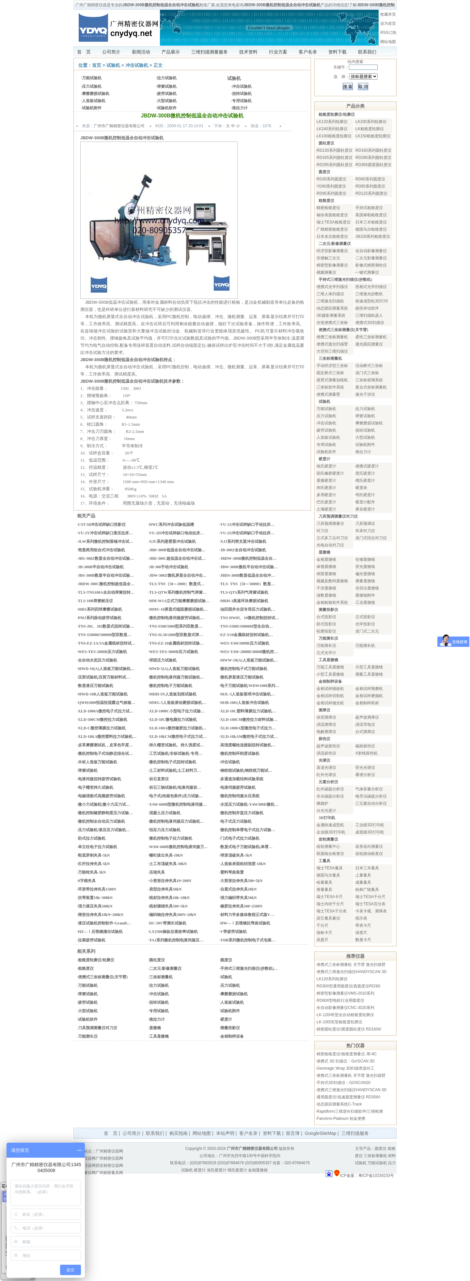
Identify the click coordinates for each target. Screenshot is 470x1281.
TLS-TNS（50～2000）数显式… (177, 584)
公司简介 (111, 51)
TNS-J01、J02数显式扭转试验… (106, 626)
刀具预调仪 (365, 523)
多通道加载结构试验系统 (241, 779)
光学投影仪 (365, 624)
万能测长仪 (88, 1036)
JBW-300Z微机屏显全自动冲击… (178, 575)
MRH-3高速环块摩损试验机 (244, 601)
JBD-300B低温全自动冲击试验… (177, 550)
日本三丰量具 (367, 868)
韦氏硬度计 (365, 495)
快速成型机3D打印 (371, 301)
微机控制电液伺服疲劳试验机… (176, 618)
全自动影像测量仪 (371, 251)
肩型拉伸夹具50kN (165, 889)
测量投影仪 (230, 1028)
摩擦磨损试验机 (95, 93)
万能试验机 (92, 78)
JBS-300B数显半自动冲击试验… (106, 575)
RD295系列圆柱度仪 (334, 164)
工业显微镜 (365, 602)
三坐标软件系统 (330, 387)
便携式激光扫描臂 (332, 344)
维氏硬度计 (365, 480)
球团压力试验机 (163, 660)
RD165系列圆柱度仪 (334, 157)
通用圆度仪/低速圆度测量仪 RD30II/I (348, 1097)
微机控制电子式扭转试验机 (172, 762)
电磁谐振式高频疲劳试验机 (101, 796)
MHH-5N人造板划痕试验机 (172, 694)
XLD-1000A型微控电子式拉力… (248, 728)
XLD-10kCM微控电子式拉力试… (178, 736)
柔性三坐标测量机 (371, 337)
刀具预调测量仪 (330, 523)
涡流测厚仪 (326, 724)
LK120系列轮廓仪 (332, 121)
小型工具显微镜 (330, 674)
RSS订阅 (388, 32)
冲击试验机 (136, 65)
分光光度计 (326, 810)
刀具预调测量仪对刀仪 (97, 1028)
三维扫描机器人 (369, 315)
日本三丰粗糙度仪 (371, 222)
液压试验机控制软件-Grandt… (104, 923)
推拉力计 (240, 108)
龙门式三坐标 (367, 373)
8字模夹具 (87, 880)
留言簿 (293, 1133)
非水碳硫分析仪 (330, 796)
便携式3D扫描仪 (369, 322)
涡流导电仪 (365, 724)
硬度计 (226, 1019)
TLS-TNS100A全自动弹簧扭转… (106, 592)
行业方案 (278, 51)
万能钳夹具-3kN (92, 872)
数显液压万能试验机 (95, 685)
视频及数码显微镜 (332, 581)
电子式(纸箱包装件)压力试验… (176, 796)
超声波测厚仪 (367, 717)
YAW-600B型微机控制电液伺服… (178, 804)
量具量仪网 (86, 1172)
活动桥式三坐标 (369, 365)
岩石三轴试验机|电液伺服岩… (175, 787)
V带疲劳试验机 (233, 931)
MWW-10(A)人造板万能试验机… (249, 660)
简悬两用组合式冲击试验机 (101, 550)
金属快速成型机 (330, 825)
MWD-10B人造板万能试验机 (103, 694)
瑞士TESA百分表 (370, 904)
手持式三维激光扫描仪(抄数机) (345, 279)
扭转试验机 (242, 93)
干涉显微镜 (326, 588)
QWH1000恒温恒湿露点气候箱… (106, 702)
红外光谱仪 (326, 774)
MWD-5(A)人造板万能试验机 (174, 668)
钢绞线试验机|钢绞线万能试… (246, 770)
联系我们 (367, 51)
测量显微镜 (365, 581)
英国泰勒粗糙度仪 (371, 215)
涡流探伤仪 (326, 753)
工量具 (324, 861)
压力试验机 (92, 86)
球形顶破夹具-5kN (236, 855)
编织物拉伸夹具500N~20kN (172, 914)
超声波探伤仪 (328, 746)
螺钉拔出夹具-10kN (166, 855)
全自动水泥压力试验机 (97, 660)
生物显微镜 (365, 559)
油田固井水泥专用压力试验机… (247, 609)
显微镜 (155, 1028)
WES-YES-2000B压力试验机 (102, 651)
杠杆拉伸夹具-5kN (94, 864)
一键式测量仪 (367, 272)
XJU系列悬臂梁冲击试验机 (172, 541)
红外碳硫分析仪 (330, 789)
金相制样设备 (232, 1036)
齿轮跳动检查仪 (369, 853)
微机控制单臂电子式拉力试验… (247, 830)
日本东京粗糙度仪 (332, 236)
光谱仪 (324, 760)
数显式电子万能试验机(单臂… (246, 847)
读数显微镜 (326, 595)
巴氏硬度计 (326, 502)
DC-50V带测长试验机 (167, 923)
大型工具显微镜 (369, 667)
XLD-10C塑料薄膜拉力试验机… (248, 711)
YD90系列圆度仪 (331, 186)
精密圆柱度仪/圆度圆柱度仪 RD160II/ (349, 1029)
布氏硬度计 (326, 487)
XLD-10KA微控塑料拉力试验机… (107, 736)
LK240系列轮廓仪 (332, 129)
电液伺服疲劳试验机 (238, 787)
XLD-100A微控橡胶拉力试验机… (178, 728)
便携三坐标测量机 (332, 337)
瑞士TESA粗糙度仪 (333, 222)
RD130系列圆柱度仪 (334, 150)
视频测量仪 (326, 272)
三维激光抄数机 (369, 294)
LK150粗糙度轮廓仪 (372, 136)
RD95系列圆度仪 (331, 193)
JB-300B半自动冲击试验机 (101, 567)
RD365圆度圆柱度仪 (373, 164)
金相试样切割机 (330, 696)
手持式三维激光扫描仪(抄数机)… (249, 968)
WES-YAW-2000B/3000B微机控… (249, 651)
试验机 (113, 65)
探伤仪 (324, 739)
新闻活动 (141, 51)
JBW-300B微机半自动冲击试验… (249, 567)
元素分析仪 (328, 782)
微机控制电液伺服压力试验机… (176, 821)
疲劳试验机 (167, 93)
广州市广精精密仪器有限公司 (119, 126)
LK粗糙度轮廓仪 (369, 129)
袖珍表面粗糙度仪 (332, 215)
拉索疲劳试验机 (91, 940)
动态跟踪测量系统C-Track (339, 1104)
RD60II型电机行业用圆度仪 (340, 1000)
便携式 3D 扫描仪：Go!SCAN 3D (345, 1061)
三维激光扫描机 (330, 301)
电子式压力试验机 (236, 821)
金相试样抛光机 (330, 703)
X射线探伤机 (366, 753)
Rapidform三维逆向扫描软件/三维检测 (350, 1111)
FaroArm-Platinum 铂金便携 (341, 1118)
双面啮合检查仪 (330, 853)
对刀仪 (322, 530)
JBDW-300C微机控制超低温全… (106, 584)
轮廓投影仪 (326, 631)
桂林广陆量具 (367, 889)
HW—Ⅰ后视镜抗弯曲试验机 (245, 923)
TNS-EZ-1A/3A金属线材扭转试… (106, 643)
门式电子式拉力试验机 (239, 838)
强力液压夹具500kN (95, 906)
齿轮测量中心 (328, 846)
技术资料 (248, 51)
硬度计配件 (365, 502)
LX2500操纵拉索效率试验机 (173, 931)
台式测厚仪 (365, 731)
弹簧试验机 (167, 86)
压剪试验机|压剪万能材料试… (104, 677)
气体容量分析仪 (369, 789)
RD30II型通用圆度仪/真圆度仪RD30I (348, 986)
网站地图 (388, 41)
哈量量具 (324, 882)
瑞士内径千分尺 (330, 904)
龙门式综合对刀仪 (371, 538)
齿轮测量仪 (328, 839)
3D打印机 (327, 818)
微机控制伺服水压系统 (239, 796)
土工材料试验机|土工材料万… (175, 770)
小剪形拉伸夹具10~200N (170, 880)
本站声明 (225, 1133)
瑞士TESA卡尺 (329, 896)
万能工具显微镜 (330, 667)
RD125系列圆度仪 (371, 193)
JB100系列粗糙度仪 (372, 236)
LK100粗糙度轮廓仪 (334, 136)
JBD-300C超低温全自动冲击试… (177, 558)
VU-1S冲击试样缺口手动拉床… (247, 524)
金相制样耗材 (367, 703)
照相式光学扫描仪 (371, 286)
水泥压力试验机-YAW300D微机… (249, 804)
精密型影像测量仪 (332, 265)
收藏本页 (388, 14)
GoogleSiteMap (321, 1133)
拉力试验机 (167, 78)
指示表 (361, 918)
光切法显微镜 (367, 588)
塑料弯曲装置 (232, 872)
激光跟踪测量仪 (369, 344)
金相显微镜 (326, 559)
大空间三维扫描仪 (332, 351)
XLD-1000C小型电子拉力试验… (177, 711)
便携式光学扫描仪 (332, 286)
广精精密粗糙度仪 (332, 229)
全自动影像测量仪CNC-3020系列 (345, 1007)
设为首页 (388, 23)
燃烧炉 (322, 803)
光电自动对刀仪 (330, 545)
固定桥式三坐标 (330, 373)
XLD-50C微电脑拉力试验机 (173, 719)
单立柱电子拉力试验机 (97, 847)
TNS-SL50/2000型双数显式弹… (176, 635)
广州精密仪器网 (109, 1151)
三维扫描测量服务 (209, 51)
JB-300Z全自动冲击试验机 (243, 550)
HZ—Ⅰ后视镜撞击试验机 (100, 931)
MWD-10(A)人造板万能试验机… (106, 668)
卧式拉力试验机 (91, 838)
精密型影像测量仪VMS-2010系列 (345, 993)
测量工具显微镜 (369, 674)
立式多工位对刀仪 (332, 538)
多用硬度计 (326, 495)
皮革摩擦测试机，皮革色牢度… (105, 745)
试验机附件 (92, 108)
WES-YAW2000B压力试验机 (244, 643)
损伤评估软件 (367, 308)
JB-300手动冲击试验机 (168, 567)
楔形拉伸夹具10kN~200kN (100, 914)
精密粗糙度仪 (328, 208)
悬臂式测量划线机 (332, 380)
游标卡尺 (324, 932)
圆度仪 (226, 960)
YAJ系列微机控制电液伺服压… (176, 940)
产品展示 (171, 51)
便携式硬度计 (367, 466)
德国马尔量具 (328, 875)
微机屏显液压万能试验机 (241, 677)
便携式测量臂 (328, 394)
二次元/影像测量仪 (165, 968)
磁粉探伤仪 (365, 746)
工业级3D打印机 (369, 825)
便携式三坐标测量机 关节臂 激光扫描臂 (351, 964)
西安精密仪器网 (109, 1165)
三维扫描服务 (355, 1133)
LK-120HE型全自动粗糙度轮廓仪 (345, 1015)
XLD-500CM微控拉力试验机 (102, 719)
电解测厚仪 (326, 731)
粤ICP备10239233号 (376, 1175)
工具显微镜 (159, 1036)
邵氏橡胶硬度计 (330, 473)
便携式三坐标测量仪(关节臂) (103, 977)
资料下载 (337, 51)
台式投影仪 (326, 617)
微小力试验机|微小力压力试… (104, 804)
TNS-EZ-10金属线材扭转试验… (176, 643)
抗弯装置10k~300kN (95, 897)
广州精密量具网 (109, 1172)
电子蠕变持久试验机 (95, 787)
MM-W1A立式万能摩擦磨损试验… (179, 601)
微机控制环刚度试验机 (239, 753)
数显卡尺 (363, 940)
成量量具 (363, 882)
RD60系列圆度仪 (370, 179)
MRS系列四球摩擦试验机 (100, 609)
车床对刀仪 (365, 530)
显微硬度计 (326, 480)
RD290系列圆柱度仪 (373, 157)
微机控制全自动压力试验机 (101, 821)
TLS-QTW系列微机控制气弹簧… (178, 592)
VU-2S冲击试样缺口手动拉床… (247, 533)
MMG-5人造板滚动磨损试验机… (177, 702)
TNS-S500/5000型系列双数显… (175, 626)
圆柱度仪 (157, 960)
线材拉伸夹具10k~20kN (169, 897)
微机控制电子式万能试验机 (243, 668)
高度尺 (322, 940)
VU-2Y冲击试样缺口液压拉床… (105, 533)
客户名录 (308, 51)
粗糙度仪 (86, 968)
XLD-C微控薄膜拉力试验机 (102, 728)
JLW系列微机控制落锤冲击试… (105, 541)
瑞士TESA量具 (329, 868)
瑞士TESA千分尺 (370, 896)
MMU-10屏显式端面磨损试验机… (178, 609)
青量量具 (324, 889)
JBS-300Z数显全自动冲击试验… (106, 558)
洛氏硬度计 (326, 466)
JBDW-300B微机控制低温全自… (248, 558)
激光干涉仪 (365, 394)
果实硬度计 (365, 509)
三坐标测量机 (161, 977)
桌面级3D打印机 (369, 832)
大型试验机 (167, 101)
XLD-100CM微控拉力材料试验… (248, 719)
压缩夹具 (157, 872)
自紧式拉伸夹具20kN (238, 889)
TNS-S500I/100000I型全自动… (246, 626)
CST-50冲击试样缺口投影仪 (102, 524)
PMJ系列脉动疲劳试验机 (99, 618)
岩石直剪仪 (159, 779)
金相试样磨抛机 (369, 696)
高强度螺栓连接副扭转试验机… (247, 745)
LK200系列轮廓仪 (370, 121)
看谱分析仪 (365, 774)
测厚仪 (324, 710)
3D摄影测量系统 (331, 315)
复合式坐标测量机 (371, 387)
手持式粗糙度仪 (369, 208)
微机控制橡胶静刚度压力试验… (105, 813)
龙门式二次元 (367, 631)
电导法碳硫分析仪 (371, 796)
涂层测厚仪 (326, 717)
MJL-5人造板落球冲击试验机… (247, 694)
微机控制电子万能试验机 (170, 685)
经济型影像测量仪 (332, 251)
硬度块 (361, 487)
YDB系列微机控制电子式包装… (247, 940)
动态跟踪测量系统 (332, 308)
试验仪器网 (86, 1158)
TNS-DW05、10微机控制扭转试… (249, 618)
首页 (96, 65)
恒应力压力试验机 (164, 830)
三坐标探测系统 (369, 380)
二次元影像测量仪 (371, 258)
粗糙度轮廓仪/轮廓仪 (96, 960)
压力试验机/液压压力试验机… (104, 830)
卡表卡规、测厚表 (371, 911)
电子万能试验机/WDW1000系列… (249, 685)
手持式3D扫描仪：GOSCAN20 (343, 1082)
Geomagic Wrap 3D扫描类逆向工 (345, 1068)
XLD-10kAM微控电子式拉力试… (249, 736)
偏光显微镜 (365, 574)
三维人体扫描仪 (330, 294)
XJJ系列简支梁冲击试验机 (243, 541)
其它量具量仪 (328, 918)
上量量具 (363, 875)
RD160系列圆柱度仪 (373, 150)
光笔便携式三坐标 (332, 322)
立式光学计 (326, 652)
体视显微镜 (326, 566)
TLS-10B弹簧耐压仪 (95, 601)
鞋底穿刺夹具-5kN (94, 855)
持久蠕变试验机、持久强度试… (176, 745)
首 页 (84, 51)
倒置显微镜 (326, 574)
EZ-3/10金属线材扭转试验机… (246, 635)
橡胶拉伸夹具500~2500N (241, 906)
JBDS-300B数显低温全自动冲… (247, 575)
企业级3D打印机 (331, 832)
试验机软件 (167, 108)
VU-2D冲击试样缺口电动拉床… (176, 533)
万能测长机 (365, 645)
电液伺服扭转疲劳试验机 (99, 779)
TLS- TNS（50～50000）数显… (247, 584)
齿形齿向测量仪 (369, 846)
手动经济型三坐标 (332, 365)
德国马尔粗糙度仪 (371, 229)
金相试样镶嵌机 (330, 688)
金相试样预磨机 (369, 688)
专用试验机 (242, 101)
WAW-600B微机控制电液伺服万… (178, 847)
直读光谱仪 (326, 767)
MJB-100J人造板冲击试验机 (244, 702)
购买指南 (178, 1133)
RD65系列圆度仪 (370, 186)
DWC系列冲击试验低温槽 (171, 524)
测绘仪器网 (86, 1165)
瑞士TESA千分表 (331, 911)
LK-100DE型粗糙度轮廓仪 (339, 1022)
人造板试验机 (93, 101)
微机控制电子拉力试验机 (170, 838)
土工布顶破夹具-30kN (168, 864)
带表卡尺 (363, 925)
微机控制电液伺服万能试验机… (176, 677)
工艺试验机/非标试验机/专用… (175, 753)
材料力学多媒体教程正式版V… (247, 914)
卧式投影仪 (326, 624)
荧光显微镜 (365, 566)
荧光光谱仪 (365, 767)
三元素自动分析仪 (371, 803)
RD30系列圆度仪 (331, 179)
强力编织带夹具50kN (238, 897)
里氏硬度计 (365, 473)
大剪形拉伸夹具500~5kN (241, 880)
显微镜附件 (365, 595)
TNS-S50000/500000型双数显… (104, 635)
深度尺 (361, 932)
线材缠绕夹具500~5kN (168, 906)
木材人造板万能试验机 (97, 762)
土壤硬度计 (326, 509)
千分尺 (322, 925)
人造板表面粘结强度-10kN (243, 864)
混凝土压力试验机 (164, 813)
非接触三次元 (328, 258)
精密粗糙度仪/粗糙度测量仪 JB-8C (347, 1054)
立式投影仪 (365, 617)
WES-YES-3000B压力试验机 (173, 651)
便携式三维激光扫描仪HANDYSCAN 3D (351, 971)
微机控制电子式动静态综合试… (105, 753)
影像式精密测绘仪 (371, 265)
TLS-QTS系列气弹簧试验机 (244, 592)
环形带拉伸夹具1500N (97, 889)
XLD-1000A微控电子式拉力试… (105, 711)
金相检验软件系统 (332, 602)
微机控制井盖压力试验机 (241, 813)
